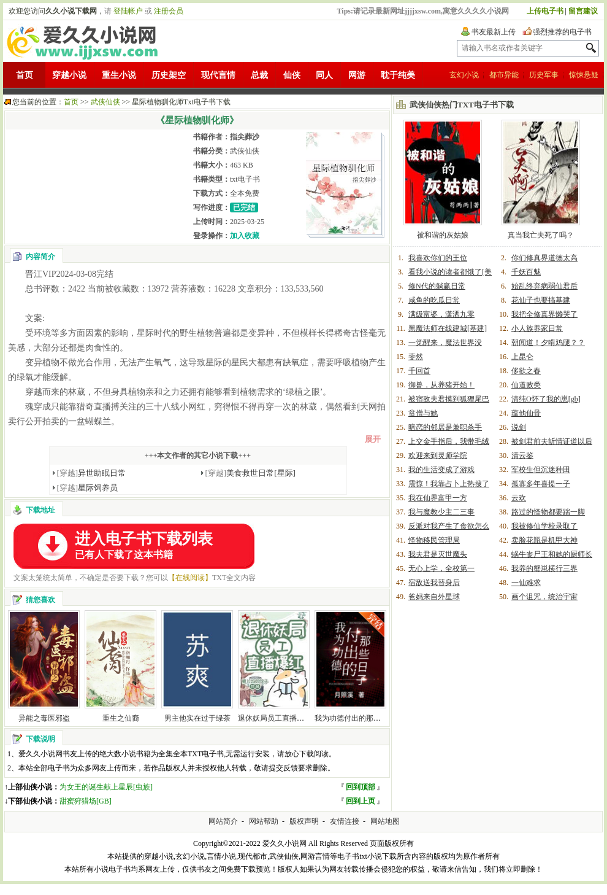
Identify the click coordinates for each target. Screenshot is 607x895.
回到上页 (360, 801)
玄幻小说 (464, 75)
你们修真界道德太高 (544, 258)
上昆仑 (522, 356)
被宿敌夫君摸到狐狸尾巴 (448, 399)
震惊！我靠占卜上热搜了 (448, 483)
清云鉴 (522, 455)
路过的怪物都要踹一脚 (548, 512)
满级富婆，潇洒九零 (441, 314)
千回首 (419, 370)
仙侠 (291, 75)
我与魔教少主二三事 (441, 512)
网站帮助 (263, 821)
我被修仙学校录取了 (544, 526)
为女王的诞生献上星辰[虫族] (106, 787)
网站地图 (385, 821)
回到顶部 (360, 787)
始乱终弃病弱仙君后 (544, 286)
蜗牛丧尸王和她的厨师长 (551, 554)
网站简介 (223, 821)
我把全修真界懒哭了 (544, 314)
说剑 (518, 427)
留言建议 (583, 11)
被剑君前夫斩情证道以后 (551, 441)
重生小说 (119, 75)
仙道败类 (526, 385)
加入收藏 (244, 235)
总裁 (259, 75)
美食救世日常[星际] (250, 473)
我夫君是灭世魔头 (437, 554)
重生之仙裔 (120, 718)
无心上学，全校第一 (441, 568)
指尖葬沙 (244, 137)
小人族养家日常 (537, 328)
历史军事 (544, 75)
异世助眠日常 (91, 473)
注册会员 (168, 11)
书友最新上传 (493, 32)
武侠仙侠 (105, 102)
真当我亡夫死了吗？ (541, 235)
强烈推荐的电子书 (562, 32)
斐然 (415, 356)
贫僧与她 (423, 413)
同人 (324, 75)
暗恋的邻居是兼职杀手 (445, 427)
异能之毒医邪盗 (44, 718)
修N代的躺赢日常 (436, 286)
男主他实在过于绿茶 (197, 718)
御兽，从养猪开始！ (441, 385)
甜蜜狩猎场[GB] (85, 801)
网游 (356, 75)
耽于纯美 (398, 75)
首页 (24, 75)
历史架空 (168, 75)
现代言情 (218, 75)
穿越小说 (69, 75)
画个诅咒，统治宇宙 (544, 596)
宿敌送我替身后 (434, 582)
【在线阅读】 (190, 577)
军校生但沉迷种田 (540, 469)
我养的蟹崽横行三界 (544, 568)
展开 (373, 439)
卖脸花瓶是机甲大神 (544, 540)
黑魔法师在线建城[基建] (447, 328)
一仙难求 (526, 582)
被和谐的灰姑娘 (442, 235)
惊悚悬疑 (583, 75)
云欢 (518, 498)
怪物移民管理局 (434, 540)
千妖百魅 (526, 272)
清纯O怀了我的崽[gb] (546, 399)
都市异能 (504, 75)
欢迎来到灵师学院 (437, 455)
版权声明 (304, 821)
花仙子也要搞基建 (540, 300)
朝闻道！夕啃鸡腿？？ (548, 342)
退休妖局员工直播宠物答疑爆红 (289, 718)
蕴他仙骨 (526, 413)
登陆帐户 (128, 11)
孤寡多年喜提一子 (540, 483)
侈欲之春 (526, 370)
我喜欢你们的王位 (437, 258)
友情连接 (344, 821)
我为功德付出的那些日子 (355, 718)
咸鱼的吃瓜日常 (434, 300)
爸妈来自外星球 (434, 596)
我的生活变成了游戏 (441, 469)
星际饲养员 (87, 487)
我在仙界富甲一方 (437, 498)
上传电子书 (545, 11)
